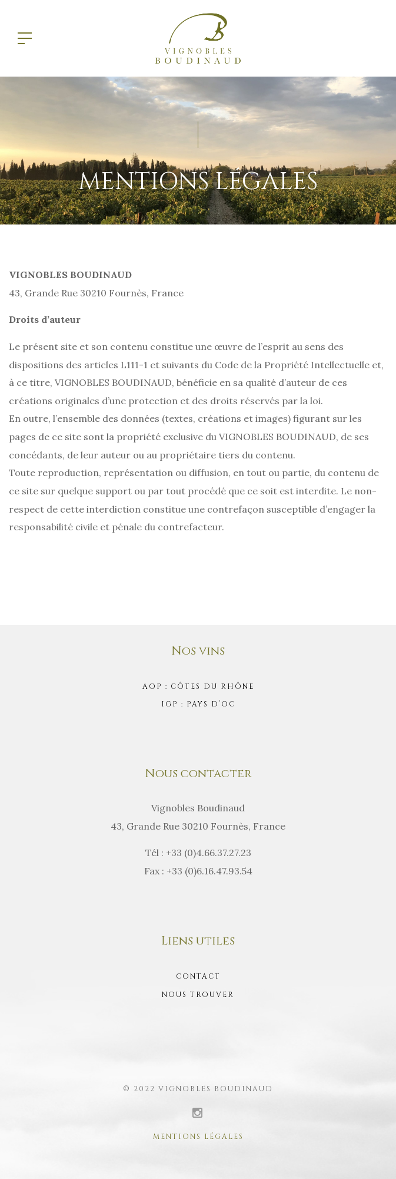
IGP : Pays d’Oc (198, 704)
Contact (198, 976)
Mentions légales (198, 1136)
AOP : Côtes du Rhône (198, 686)
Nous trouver (198, 994)
